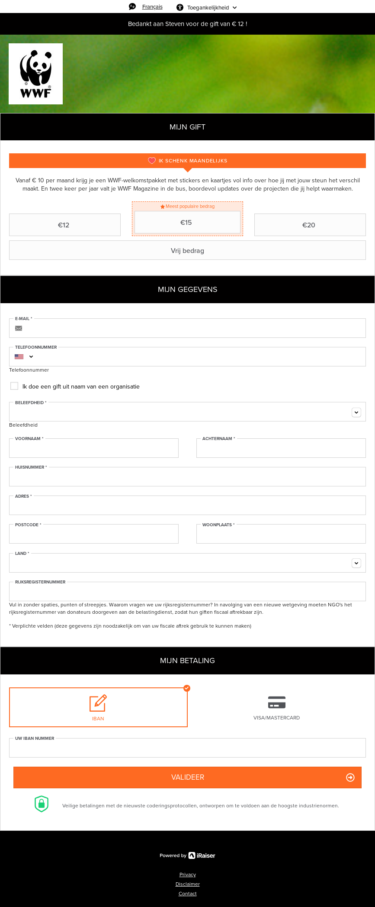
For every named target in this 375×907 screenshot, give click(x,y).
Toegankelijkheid (208, 7)
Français (152, 6)
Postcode (28, 525)
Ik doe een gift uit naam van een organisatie (81, 386)
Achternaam (218, 438)
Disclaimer (188, 884)
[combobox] (19, 356)
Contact (188, 893)
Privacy (187, 874)
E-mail (23, 318)
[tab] (187, 160)
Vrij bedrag (107, 250)
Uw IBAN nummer (34, 738)
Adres (23, 496)
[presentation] (187, 160)
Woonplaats (218, 525)
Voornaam (29, 438)
